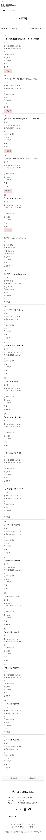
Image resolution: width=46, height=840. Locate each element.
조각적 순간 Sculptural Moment (15, 238)
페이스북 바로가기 (16, 809)
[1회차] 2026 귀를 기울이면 (13, 489)
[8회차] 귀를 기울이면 (11, 632)
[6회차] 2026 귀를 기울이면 (13, 309)
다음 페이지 (33, 778)
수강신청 (8, 71)
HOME (4, 10)
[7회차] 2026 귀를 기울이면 (13, 198)
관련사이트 (13, 816)
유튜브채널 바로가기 (29, 809)
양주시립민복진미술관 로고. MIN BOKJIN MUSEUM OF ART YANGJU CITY (8, 4)
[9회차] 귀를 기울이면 (11, 596)
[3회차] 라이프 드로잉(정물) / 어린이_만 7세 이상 (20, 79)
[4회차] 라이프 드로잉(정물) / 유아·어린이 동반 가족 (21, 39)
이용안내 (31, 827)
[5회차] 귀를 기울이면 (11, 739)
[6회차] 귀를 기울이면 (11, 704)
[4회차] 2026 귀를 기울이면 (13, 381)
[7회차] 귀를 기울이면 (11, 668)
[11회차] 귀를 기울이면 (12, 524)
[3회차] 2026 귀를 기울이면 (13, 417)
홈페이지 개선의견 (18, 827)
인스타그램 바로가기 (25, 809)
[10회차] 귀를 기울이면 (12, 560)
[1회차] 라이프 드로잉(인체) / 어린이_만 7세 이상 (20, 158)
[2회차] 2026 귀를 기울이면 (13, 453)
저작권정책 (31, 824)
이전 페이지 (12, 778)
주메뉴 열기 (43, 4)
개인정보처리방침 (17, 824)
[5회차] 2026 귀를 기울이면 (13, 345)
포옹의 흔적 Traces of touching (15, 274)
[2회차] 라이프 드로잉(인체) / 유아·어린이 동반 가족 (21, 118)
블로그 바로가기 (20, 809)
